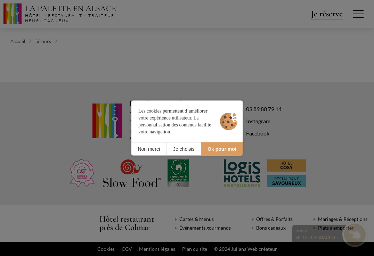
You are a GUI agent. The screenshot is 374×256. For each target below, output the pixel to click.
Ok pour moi (222, 148)
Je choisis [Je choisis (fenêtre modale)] (183, 148)
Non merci (149, 148)
